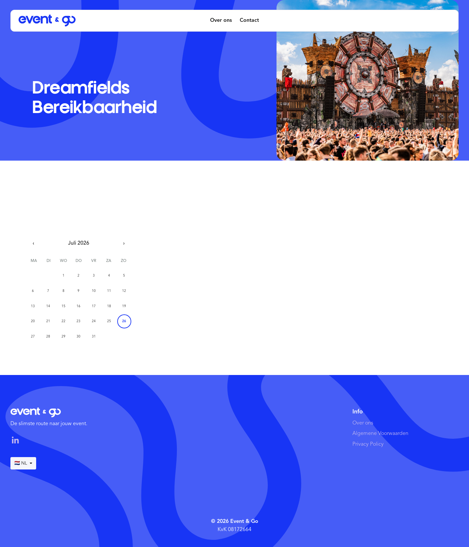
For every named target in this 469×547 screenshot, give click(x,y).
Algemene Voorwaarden (380, 433)
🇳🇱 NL (23, 463)
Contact (249, 20)
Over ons (221, 20)
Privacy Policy (368, 444)
